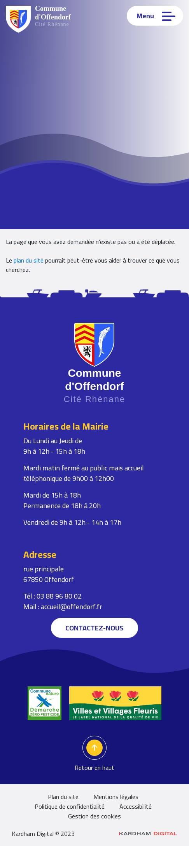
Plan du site (63, 796)
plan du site (29, 260)
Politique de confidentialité (70, 806)
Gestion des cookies (94, 816)
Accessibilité (135, 806)
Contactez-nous (94, 627)
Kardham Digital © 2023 (94, 833)
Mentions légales (115, 796)
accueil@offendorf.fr (71, 606)
